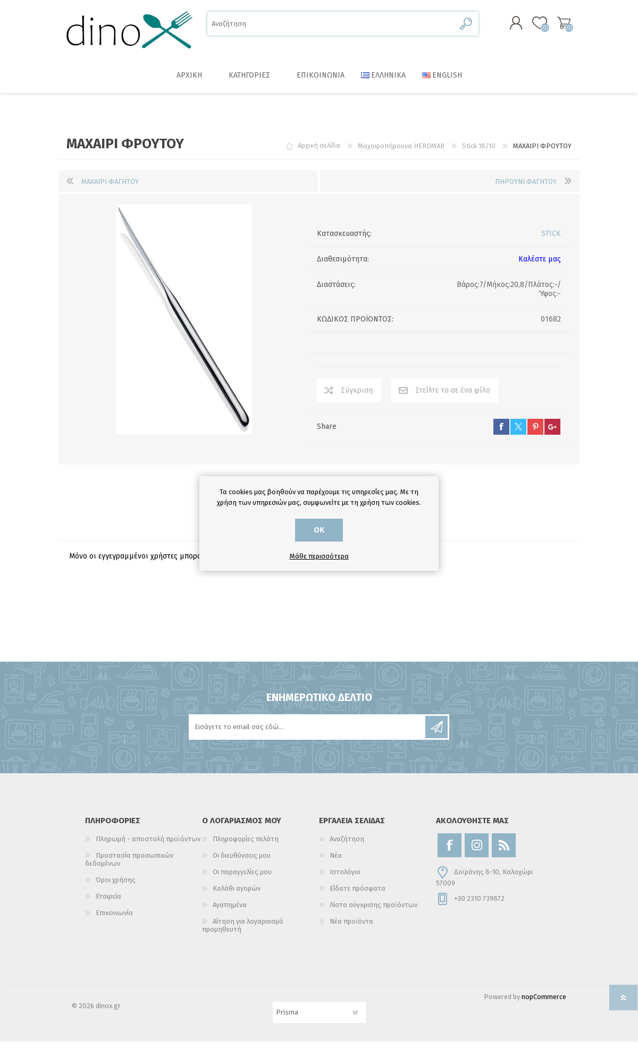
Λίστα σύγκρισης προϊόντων (373, 911)
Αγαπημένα (230, 911)
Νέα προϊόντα (351, 928)
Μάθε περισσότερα (319, 556)
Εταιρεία (108, 903)
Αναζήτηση (466, 27)
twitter (518, 433)
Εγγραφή (436, 733)
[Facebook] (449, 852)
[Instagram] (477, 852)
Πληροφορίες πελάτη (246, 845)
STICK (551, 239)
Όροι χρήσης (116, 886)
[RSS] (504, 852)
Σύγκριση (357, 396)
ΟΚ (319, 530)
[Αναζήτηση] (331, 27)
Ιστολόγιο (345, 878)
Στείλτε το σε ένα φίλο (452, 396)
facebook (501, 433)
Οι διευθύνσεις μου (242, 862)
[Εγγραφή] (307, 733)
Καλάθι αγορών (554, 26)
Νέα (336, 862)
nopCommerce (544, 1003)
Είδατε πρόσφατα (357, 895)
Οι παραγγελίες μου (242, 878)
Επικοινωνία (114, 919)
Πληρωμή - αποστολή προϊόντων (148, 845)
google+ (552, 433)
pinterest (535, 433)
